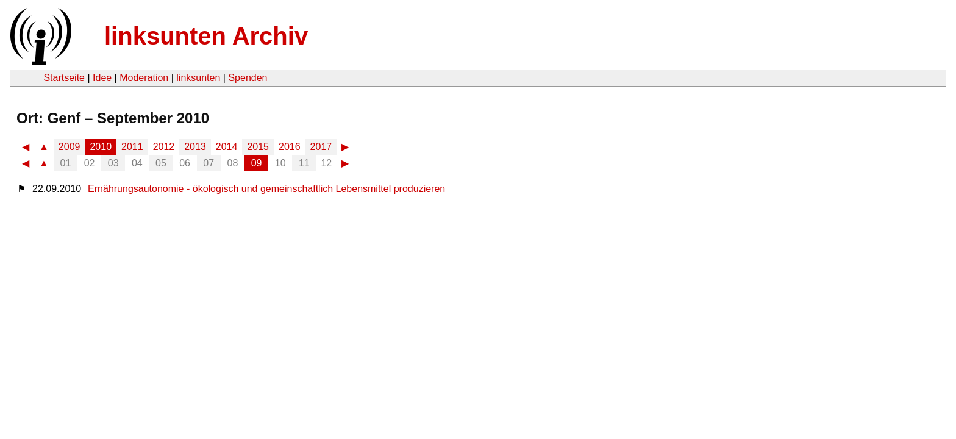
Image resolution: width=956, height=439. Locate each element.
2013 (195, 146)
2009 (69, 146)
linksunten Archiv (206, 36)
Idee (102, 78)
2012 (164, 146)
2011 (132, 146)
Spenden (247, 78)
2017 (321, 146)
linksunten (198, 78)
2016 (290, 146)
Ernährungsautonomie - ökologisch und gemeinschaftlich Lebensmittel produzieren (266, 189)
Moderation (144, 78)
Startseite (64, 78)
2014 (227, 146)
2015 (258, 146)
